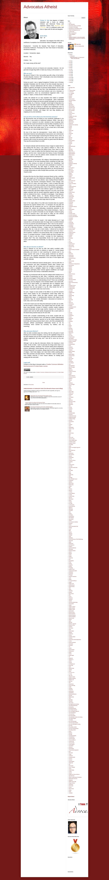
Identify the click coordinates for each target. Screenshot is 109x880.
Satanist (70, 632)
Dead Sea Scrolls (72, 258)
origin (70, 536)
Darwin (70, 248)
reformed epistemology (73, 602)
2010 (70, 80)
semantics (71, 645)
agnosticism (71, 104)
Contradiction (71, 223)
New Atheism (71, 517)
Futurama (70, 347)
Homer (70, 388)
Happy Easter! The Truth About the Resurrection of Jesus (41, 395)
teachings (70, 699)
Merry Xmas (71, 483)
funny (70, 345)
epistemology (71, 295)
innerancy (71, 414)
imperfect (70, 408)
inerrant (70, 410)
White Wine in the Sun (73, 778)
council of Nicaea (72, 228)
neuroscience (71, 516)
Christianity (71, 202)
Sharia (70, 652)
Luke (70, 471)
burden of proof (72, 177)
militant (70, 486)
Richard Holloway (72, 616)
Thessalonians (71, 737)
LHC (70, 463)
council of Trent (72, 229)
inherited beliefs (72, 413)
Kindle (70, 451)
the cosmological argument (74, 711)
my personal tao (72, 506)
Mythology (71, 509)
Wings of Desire (72, 783)
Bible (70, 147)
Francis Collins (71, 337)
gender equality (72, 351)
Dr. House (71, 289)
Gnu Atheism (71, 362)
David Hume (71, 255)
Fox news (70, 335)
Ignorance (71, 400)
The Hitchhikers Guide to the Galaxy (75, 717)
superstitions (71, 692)
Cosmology (71, 226)
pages (70, 542)
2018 (70, 67)
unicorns (70, 758)
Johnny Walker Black (73, 440)
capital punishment (72, 186)
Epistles (70, 296)
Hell (69, 381)
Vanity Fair (71, 762)
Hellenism (71, 382)
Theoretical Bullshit (72, 735)
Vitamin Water (71, 770)
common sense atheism (73, 216)
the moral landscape (72, 721)
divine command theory (73, 282)
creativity (70, 235)
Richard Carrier (72, 612)
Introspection (71, 421)
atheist (70, 129)
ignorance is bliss (72, 401)
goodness (71, 370)
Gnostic (70, 359)
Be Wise (70, 143)
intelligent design (72, 418)
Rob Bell (70, 622)
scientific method (72, 636)
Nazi (70, 512)
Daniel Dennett (71, 243)
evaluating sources (72, 306)
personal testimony (72, 547)
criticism (70, 236)
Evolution (70, 314)
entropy (70, 294)
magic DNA (71, 474)
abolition (70, 96)
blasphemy (71, 162)
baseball (70, 142)
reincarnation (71, 603)
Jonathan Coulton (72, 441)
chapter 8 (70, 190)
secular (70, 641)
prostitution (71, 572)
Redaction (71, 598)
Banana (70, 139)
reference (70, 599)
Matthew (70, 481)
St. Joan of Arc (71, 672)
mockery (70, 491)
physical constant (72, 550)
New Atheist (71, 519)
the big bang (71, 707)
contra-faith (71, 222)
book (70, 166)
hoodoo (70, 390)
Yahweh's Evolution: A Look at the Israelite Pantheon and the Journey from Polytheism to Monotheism (77, 38)
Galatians (70, 349)
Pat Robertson (71, 544)
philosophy (71, 549)
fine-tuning (71, 331)
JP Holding (71, 444)
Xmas (70, 791)
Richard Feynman (72, 615)
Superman (71, 689)
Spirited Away (71, 668)
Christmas (71, 205)
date (70, 251)
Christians (71, 203)
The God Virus (71, 714)
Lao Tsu (70, 458)
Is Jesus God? (71, 31)
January (71, 56)
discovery (70, 278)
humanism (71, 394)
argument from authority (73, 124)
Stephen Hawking (72, 678)
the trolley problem (72, 729)
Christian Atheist (72, 200)
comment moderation (73, 215)
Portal (70, 562)
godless (70, 368)
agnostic (70, 103)
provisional (71, 573)
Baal (70, 136)
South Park (71, 665)
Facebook (71, 321)
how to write (71, 391)
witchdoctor (71, 784)
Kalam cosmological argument (74, 447)
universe (70, 760)
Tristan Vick (78, 44)
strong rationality (72, 685)
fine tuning (71, 329)
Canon (70, 185)
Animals (70, 114)
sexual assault (71, 649)
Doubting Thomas (72, 285)
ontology (70, 534)
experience (71, 318)
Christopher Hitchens (73, 206)
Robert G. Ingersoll (72, 623)
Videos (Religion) (72, 34)
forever (70, 334)
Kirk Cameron (71, 454)
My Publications (72, 24)
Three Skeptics (72, 744)
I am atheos (71, 397)
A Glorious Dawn (72, 90)
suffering (70, 688)
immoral (70, 407)
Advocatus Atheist (40, 6)
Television (71, 701)
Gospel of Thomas (72, 371)
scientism (70, 638)
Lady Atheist (71, 457)
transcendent (71, 748)
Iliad (69, 405)
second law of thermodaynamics (75, 639)
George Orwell (71, 355)
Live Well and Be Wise (73, 467)
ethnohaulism (71, 304)
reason (70, 596)
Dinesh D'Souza (72, 273)
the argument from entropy (74, 704)
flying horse (71, 332)
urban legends (71, 761)
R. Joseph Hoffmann (73, 580)
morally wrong (71, 496)
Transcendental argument (73, 750)
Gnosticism (71, 361)
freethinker (71, 342)
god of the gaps (72, 367)
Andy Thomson (72, 113)
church (70, 208)
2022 (70, 61)
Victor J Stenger (72, 767)
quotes (70, 579)
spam (70, 666)
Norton (70, 524)
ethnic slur (71, 302)
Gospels (70, 372)
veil (69, 764)
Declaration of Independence (74, 263)
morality (70, 494)
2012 (70, 77)
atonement (71, 133)
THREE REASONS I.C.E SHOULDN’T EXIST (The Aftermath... (77, 58)
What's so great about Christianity (75, 777)
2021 (70, 62)
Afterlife (70, 101)
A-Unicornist (71, 91)
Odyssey (70, 533)
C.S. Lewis (71, 182)
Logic (70, 468)
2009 (70, 82)
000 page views (72, 87)
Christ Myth (71, 197)
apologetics (71, 117)
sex (69, 646)
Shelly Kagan (71, 655)
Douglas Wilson (72, 288)
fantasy (70, 325)
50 (69, 89)
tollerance (71, 747)
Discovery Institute (72, 279)
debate (70, 262)
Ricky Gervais (71, 618)
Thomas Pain (71, 741)
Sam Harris (71, 628)
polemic (70, 553)
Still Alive (70, 681)
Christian (70, 199)
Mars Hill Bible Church (73, 479)
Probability (71, 567)
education (71, 291)
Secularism (71, 643)
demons (70, 268)
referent (70, 600)
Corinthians (71, 225)
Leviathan (71, 461)
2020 (70, 64)
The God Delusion (72, 712)
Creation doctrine (72, 232)
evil (69, 311)
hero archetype (72, 384)
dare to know (71, 245)
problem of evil (71, 569)
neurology (71, 514)
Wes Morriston (71, 775)
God (70, 364)
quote (70, 577)
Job (69, 435)
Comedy (70, 212)
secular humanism (72, 642)
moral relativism (72, 493)
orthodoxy (71, 537)
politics (70, 554)
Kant (70, 448)
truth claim (71, 752)
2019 (70, 65)
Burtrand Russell (72, 180)
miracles (70, 489)
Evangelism (71, 308)
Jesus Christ (71, 433)
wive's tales (71, 785)
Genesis (70, 352)
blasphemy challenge (73, 163)
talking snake (71, 696)
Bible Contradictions (72, 32)
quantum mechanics (72, 576)
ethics (70, 301)
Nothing (70, 527)
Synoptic (70, 695)
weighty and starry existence (74, 774)
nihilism (70, 520)
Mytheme (70, 507)
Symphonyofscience (72, 694)
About (70, 35)
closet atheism (71, 209)
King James (71, 453)
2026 (70, 54)
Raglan (70, 582)
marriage (70, 477)
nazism (70, 513)
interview (70, 420)
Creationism (71, 233)
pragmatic (71, 565)
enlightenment (71, 292)
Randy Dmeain (71, 586)
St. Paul (70, 674)
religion (70, 605)
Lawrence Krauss (72, 460)
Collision (70, 210)
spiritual (70, 669)
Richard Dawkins (72, 613)
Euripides (70, 305)
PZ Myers (70, 575)
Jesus (70, 431)
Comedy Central (72, 213)
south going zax (72, 663)
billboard (70, 160)
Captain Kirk (71, 187)
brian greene (71, 170)
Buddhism (71, 175)
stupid (70, 686)
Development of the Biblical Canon (75, 28)
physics (70, 552)
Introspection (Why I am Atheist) (75, 25)
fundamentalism (72, 344)
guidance (70, 378)
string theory (71, 684)
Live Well (70, 466)
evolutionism (71, 315)
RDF (70, 595)
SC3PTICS (71, 633)
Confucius (71, 219)
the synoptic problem (73, 727)
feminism (70, 328)
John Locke (71, 437)
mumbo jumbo (71, 504)
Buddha (70, 173)
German (70, 357)
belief (70, 144)
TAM (70, 698)
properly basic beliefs (73, 570)
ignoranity (71, 403)
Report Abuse (71, 796)
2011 (70, 79)
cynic (70, 240)
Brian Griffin (71, 172)
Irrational (70, 424)
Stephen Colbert (72, 676)
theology (70, 734)
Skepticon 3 (71, 659)
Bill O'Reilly (71, 159)
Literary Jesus (71, 464)
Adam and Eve (71, 99)
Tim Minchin (71, 745)
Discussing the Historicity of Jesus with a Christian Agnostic (41, 406)
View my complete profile (79, 46)
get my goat (71, 358)
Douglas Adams (72, 286)
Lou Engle (71, 470)
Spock (70, 671)
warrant (70, 772)
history (70, 385)
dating (70, 252)
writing (70, 790)
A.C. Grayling (71, 93)
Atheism (70, 127)
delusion (70, 266)
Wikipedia (71, 780)
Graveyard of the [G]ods (73, 27)
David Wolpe (71, 256)
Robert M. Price (72, 625)
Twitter (70, 754)
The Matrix (71, 719)
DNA (70, 284)
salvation (70, 626)
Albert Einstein (71, 106)
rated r (70, 589)
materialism (71, 480)
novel (70, 529)
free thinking (71, 338)
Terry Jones (71, 702)
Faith (70, 324)
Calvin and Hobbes (72, 183)
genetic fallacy (71, 354)
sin (69, 656)
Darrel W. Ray (71, 246)
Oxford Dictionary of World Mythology (76, 539)
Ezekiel (70, 319)
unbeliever (71, 755)
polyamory (71, 557)
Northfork (70, 523)
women (70, 787)
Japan (70, 430)
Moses (70, 500)
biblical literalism (72, 153)
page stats (71, 540)
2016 (70, 70)
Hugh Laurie (71, 392)
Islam (70, 425)
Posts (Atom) (31, 384)
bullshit (70, 176)
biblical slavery (71, 154)
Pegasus (70, 546)
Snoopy (70, 662)
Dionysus (70, 276)
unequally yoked (72, 757)
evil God (70, 312)
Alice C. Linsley (72, 109)
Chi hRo (70, 193)
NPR (70, 530)
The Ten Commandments (73, 728)
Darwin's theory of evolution (74, 249)
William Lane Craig (72, 781)
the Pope (70, 725)
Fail (69, 322)
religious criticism (72, 606)
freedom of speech (72, 341)
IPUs (70, 423)
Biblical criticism (72, 152)
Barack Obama (72, 140)
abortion (70, 97)
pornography (71, 560)
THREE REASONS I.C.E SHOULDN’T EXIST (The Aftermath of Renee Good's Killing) (43, 388)
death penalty (71, 261)
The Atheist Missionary (73, 705)
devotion (70, 269)
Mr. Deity (70, 503)
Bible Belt (70, 149)
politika (70, 556)
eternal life (71, 299)
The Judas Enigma (72, 718)
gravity (70, 374)
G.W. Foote (71, 348)
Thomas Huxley (72, 738)
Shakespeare (71, 651)
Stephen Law (71, 679)
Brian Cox (71, 169)
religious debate (72, 608)
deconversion (71, 265)
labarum (70, 456)
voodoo (70, 771)
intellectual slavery (72, 417)
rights (70, 620)
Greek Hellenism (72, 375)
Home (43, 382)
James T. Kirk (71, 428)
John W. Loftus (71, 438)
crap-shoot (71, 230)
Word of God (71, 788)
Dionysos (70, 275)
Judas (70, 446)
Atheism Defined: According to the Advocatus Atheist (35, 402)
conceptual (71, 218)
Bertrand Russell (72, 146)
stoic (70, 682)
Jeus (70, 434)
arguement (71, 123)
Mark (70, 476)
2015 (70, 72)
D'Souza (70, 242)
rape (70, 587)
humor (70, 395)
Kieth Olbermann (72, 450)
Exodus (70, 317)
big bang (70, 157)
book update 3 (71, 167)
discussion (71, 281)
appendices (71, 120)
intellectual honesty (72, 415)
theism (70, 731)
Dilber (70, 272)
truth (70, 751)
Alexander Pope (72, 107)
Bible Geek (71, 150)
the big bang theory (72, 708)
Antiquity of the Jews (73, 116)
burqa (70, 179)
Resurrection (71, 610)
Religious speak (72, 609)
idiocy (70, 398)
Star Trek (70, 675)
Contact (70, 220)
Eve (69, 309)
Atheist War (71, 130)
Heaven (70, 380)
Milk (69, 487)
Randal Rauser (72, 585)
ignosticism (71, 404)
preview (70, 566)
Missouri (70, 490)
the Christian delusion (73, 709)
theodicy (70, 732)
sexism (70, 648)
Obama (70, 532)
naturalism (71, 510)
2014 (70, 74)
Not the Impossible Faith (73, 526)
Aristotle (70, 126)
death (70, 259)
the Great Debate (72, 715)
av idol (70, 134)
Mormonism (71, 499)
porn (70, 559)
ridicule (70, 619)
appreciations (71, 121)
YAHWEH (71, 793)
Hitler (70, 387)
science (70, 635)
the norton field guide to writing (74, 724)
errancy (70, 298)
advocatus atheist (72, 100)
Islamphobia (71, 427)
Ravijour (70, 592)
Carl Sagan (71, 189)
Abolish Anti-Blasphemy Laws (74, 30)
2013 (70, 75)
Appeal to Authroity (72, 119)
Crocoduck (71, 238)
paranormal (71, 543)
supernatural (71, 691)
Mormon (70, 497)
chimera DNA (71, 196)
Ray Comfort (71, 593)
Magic (70, 473)
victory (70, 768)
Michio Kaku (71, 484)
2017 (70, 69)
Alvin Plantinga (71, 110)
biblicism (70, 156)
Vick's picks (71, 765)
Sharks (70, 653)
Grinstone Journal (72, 377)
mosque (70, 501)
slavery (70, 661)
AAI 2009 (70, 94)
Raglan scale (71, 583)
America (70, 111)
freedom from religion (73, 339)
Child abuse (71, 195)
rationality (70, 590)
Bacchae (70, 137)
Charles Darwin (72, 192)
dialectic (70, 271)
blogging (70, 164)
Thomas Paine (71, 742)
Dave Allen (71, 253)
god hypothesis (72, 365)
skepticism (71, 658)
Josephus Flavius (72, 443)
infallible (70, 411)
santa (70, 629)
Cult (69, 239)
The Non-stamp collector (73, 722)
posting (70, 563)
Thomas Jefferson (72, 739)
